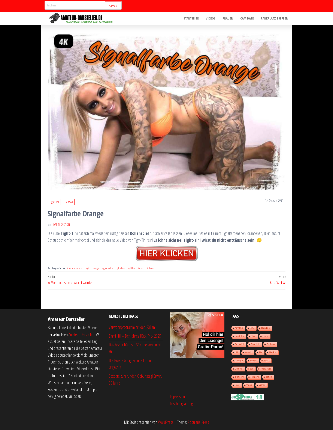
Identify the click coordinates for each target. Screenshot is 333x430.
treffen (269, 377)
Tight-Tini (54, 202)
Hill (236, 352)
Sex (251, 369)
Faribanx (271, 344)
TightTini (131, 268)
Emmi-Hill (239, 344)
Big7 (87, 268)
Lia (260, 352)
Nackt (266, 360)
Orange (95, 268)
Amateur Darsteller (81, 334)
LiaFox (253, 360)
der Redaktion (61, 225)
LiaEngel (239, 360)
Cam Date (248, 18)
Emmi (265, 336)
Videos (213, 18)
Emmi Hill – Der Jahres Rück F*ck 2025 (135, 336)
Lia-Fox (272, 352)
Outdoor (239, 369)
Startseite (194, 18)
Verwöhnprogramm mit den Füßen (132, 327)
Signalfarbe (107, 268)
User (237, 385)
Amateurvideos (74, 268)
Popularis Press (198, 422)
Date (253, 336)
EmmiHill (255, 344)
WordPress (165, 422)
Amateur (239, 328)
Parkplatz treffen (275, 18)
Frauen (229, 18)
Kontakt (248, 352)
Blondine (265, 328)
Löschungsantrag (181, 403)
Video (141, 268)
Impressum (177, 397)
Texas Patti (265, 369)
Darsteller (239, 336)
